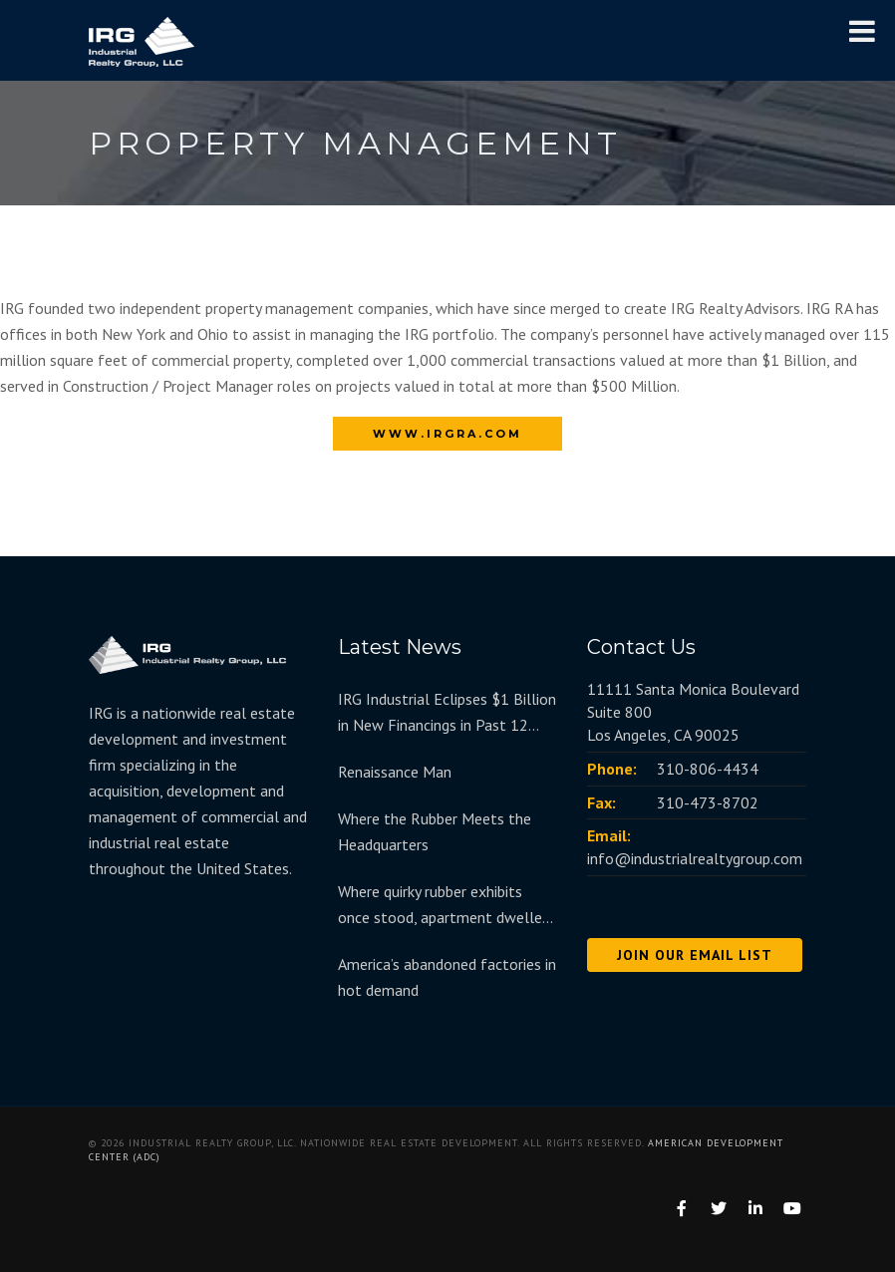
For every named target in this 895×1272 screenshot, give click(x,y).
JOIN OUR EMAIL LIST (694, 955)
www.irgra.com (447, 434)
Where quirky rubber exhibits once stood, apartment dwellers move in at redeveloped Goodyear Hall (446, 905)
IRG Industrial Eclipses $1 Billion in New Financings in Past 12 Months (447, 713)
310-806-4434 (707, 769)
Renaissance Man (394, 772)
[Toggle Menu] (862, 31)
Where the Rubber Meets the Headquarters (434, 831)
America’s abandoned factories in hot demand (447, 977)
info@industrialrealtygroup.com (694, 858)
